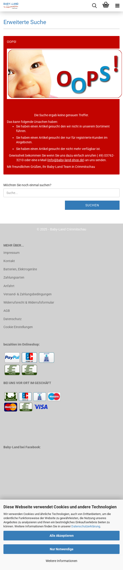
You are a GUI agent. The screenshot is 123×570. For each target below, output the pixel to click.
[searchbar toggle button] (94, 5)
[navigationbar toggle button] (117, 5)
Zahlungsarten (13, 277)
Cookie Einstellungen (18, 327)
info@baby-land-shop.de (65, 160)
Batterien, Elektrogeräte (20, 269)
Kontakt (9, 261)
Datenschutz (12, 319)
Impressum (11, 253)
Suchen (92, 205)
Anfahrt (8, 286)
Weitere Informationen (61, 561)
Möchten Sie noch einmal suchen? (27, 185)
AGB (6, 311)
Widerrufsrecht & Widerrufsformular (28, 302)
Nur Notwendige (61, 549)
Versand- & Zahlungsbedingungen (27, 294)
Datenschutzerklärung (85, 526)
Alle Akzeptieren (62, 535)
